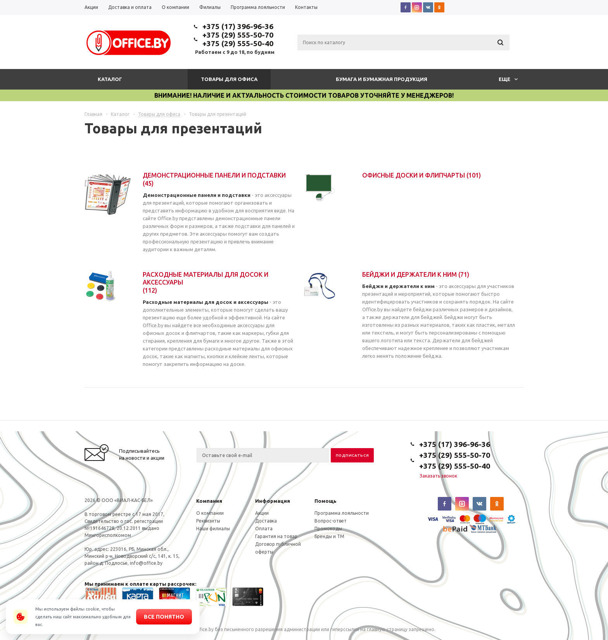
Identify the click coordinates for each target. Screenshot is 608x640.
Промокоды (328, 528)
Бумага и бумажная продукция (381, 79)
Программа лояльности (341, 513)
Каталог (110, 79)
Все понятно (164, 617)
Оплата (264, 528)
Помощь (325, 501)
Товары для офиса (229, 79)
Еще (508, 79)
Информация (272, 501)
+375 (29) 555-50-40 (237, 43)
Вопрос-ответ (330, 520)
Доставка (266, 520)
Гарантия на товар (276, 536)
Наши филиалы (213, 528)
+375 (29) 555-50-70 (237, 35)
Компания (209, 501)
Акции (262, 513)
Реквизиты (208, 520)
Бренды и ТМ (329, 536)
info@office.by (146, 563)
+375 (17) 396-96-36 (237, 26)
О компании (210, 513)
